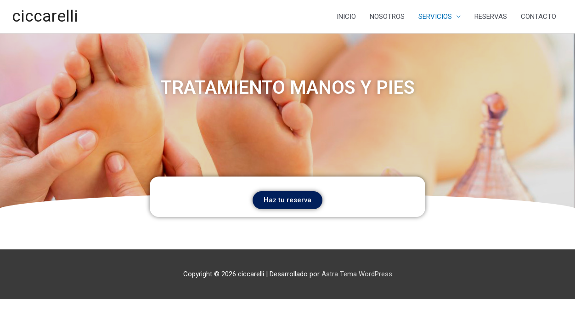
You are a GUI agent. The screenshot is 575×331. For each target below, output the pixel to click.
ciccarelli (45, 16)
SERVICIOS (435, 16)
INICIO (346, 16)
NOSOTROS (387, 16)
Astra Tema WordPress (356, 274)
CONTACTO (538, 16)
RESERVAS (490, 16)
